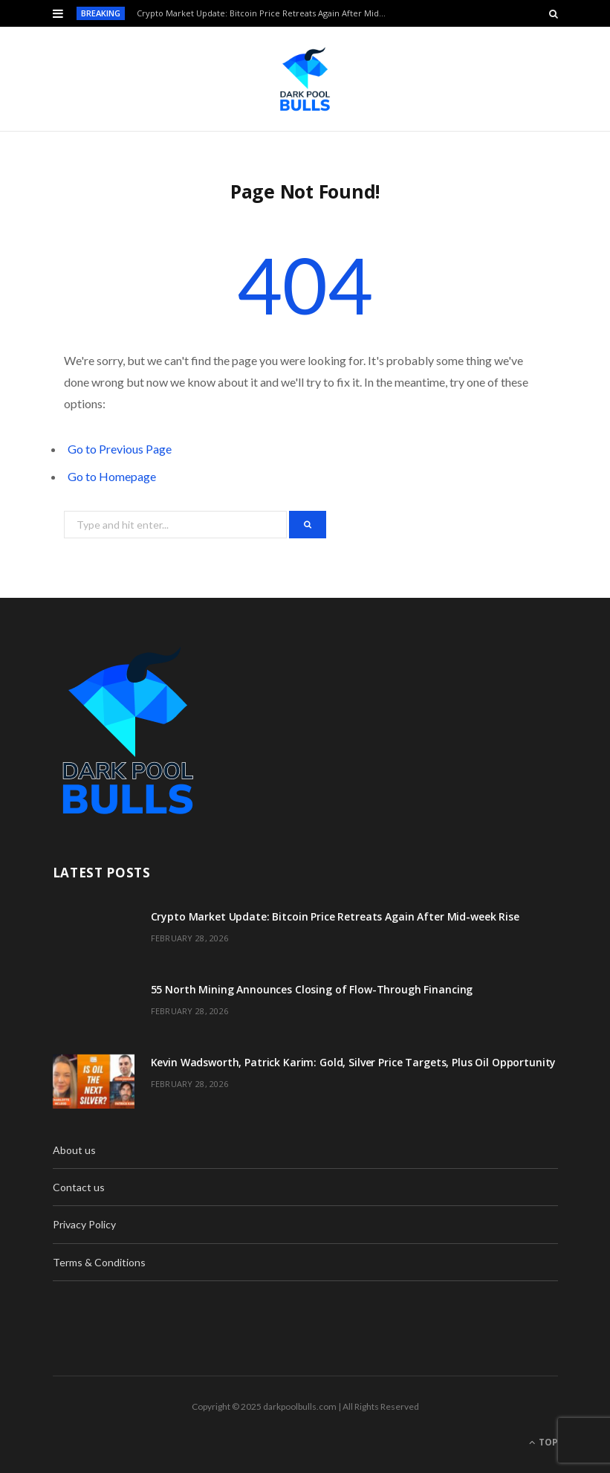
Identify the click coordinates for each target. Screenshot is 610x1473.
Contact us (79, 1187)
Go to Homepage (112, 476)
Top (543, 1442)
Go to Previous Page (120, 449)
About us (74, 1150)
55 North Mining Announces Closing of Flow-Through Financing (312, 989)
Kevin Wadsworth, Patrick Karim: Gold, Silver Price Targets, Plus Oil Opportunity (354, 1062)
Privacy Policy (84, 1224)
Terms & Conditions (99, 1262)
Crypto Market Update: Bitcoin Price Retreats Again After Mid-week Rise (266, 13)
